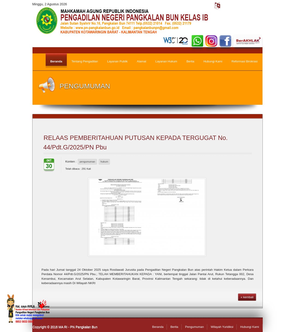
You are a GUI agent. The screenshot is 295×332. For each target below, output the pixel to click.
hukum (104, 161)
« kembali (247, 297)
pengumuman (87, 161)
